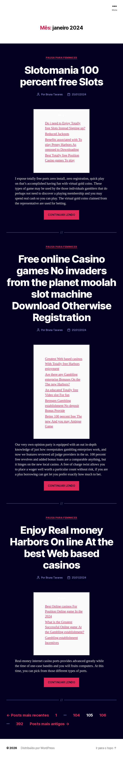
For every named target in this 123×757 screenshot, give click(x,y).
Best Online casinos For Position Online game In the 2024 (64, 611)
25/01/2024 (79, 94)
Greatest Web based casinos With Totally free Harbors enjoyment (63, 364)
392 (19, 723)
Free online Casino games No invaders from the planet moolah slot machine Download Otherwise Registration (61, 288)
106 (102, 715)
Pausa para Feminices (61, 57)
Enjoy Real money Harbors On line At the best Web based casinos (61, 547)
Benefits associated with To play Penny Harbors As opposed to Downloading (63, 145)
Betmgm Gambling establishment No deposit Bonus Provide (62, 406)
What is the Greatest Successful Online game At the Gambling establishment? (64, 627)
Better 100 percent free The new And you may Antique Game (63, 421)
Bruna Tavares (54, 94)
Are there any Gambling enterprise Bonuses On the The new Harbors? (62, 379)
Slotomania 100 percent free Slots (61, 76)
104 (76, 715)
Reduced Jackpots (57, 134)
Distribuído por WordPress (37, 748)
